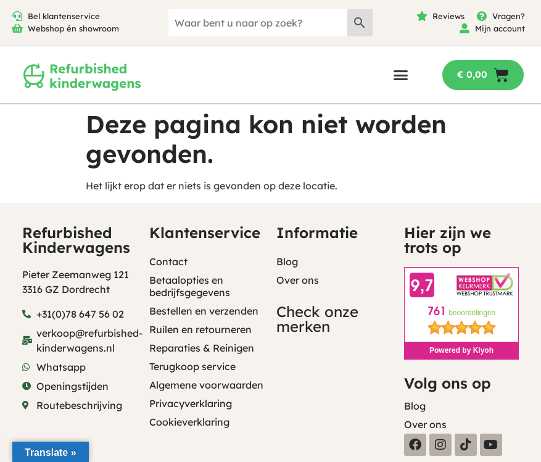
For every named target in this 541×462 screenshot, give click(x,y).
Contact (168, 261)
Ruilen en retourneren (200, 329)
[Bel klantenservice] (17, 16)
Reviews (448, 16)
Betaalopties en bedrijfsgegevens (189, 286)
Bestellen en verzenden (203, 311)
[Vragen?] (482, 16)
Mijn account (500, 28)
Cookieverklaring (189, 422)
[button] (400, 75)
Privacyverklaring (190, 403)
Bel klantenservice (64, 16)
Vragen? (508, 16)
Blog (287, 261)
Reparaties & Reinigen (201, 348)
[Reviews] (422, 16)
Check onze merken (317, 319)
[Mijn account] (464, 28)
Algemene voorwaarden (206, 385)
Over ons (297, 280)
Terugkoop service (192, 366)
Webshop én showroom (73, 28)
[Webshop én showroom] (17, 28)
